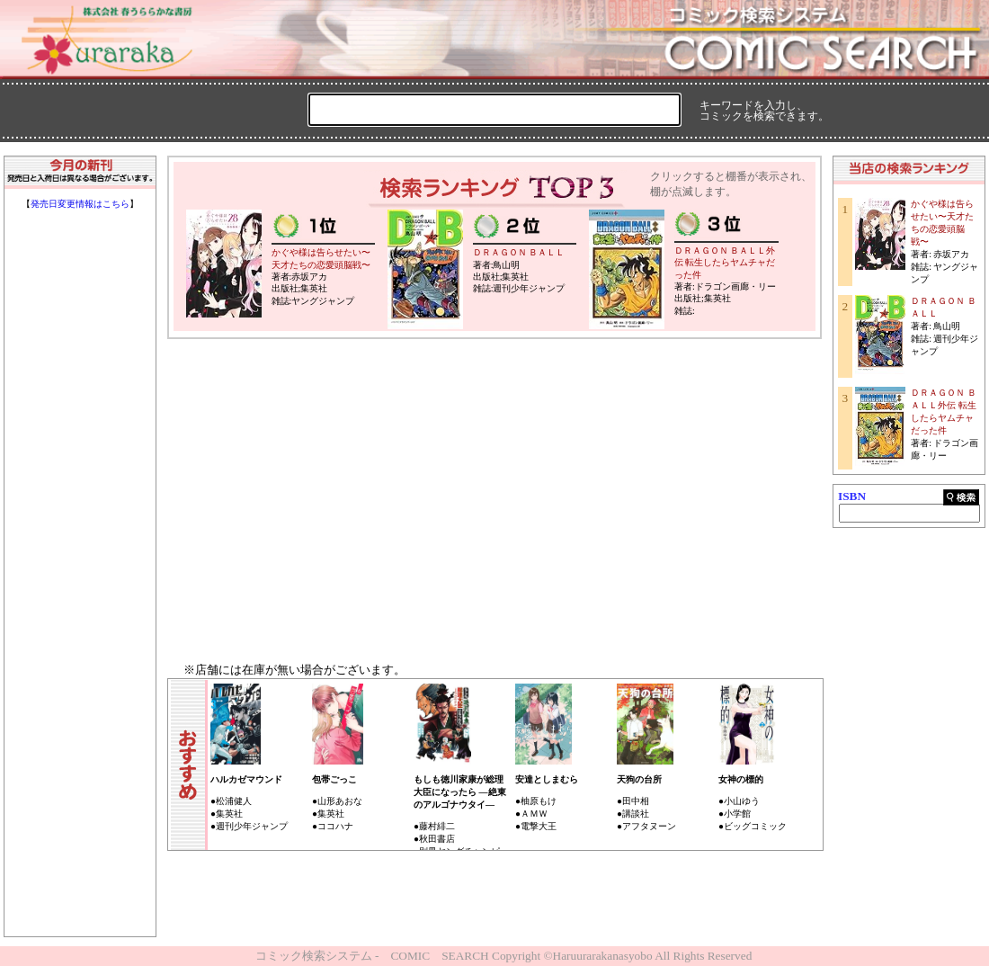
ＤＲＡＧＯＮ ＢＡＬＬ (519, 252)
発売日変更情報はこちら (80, 204)
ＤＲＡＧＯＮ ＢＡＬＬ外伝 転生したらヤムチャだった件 (725, 263)
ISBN (852, 496)
